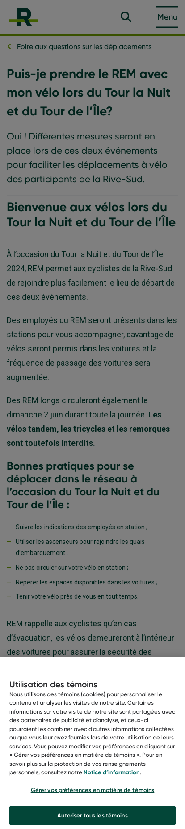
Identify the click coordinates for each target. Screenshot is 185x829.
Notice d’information (112, 774)
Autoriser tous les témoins (92, 817)
